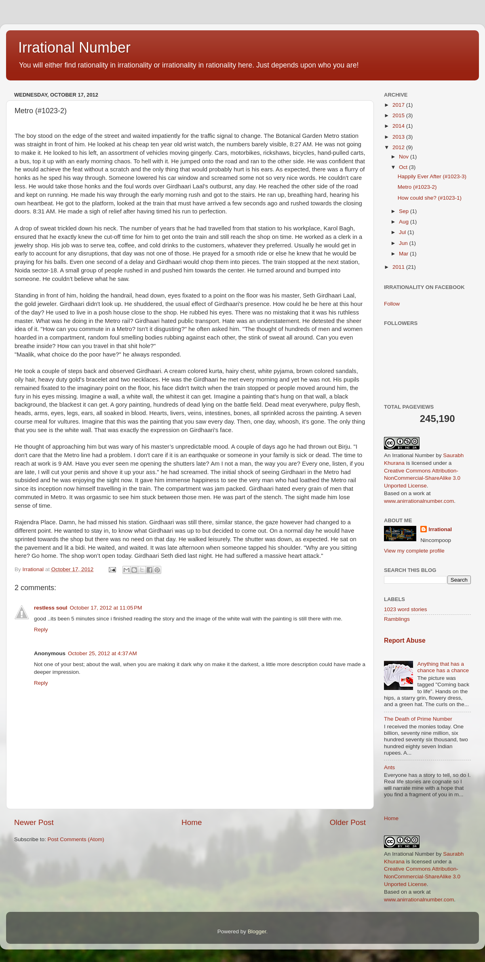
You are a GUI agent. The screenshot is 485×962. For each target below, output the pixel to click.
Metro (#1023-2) (417, 187)
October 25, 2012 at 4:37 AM (102, 653)
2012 (399, 147)
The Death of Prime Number (418, 719)
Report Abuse (405, 640)
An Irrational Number (409, 455)
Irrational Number (74, 47)
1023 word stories (405, 609)
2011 (399, 267)
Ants (389, 767)
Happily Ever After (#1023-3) (432, 176)
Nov (404, 157)
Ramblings (397, 619)
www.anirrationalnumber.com (419, 501)
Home (191, 822)
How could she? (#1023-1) (430, 198)
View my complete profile (414, 551)
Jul (403, 232)
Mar (404, 254)
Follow (392, 304)
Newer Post (34, 822)
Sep (404, 211)
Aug (404, 222)
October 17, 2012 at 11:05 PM (106, 608)
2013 (399, 137)
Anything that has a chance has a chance (443, 667)
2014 (399, 126)
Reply (41, 630)
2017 (399, 105)
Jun (404, 243)
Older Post (348, 822)
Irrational (440, 529)
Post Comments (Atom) (76, 839)
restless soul (50, 608)
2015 (399, 115)
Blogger (257, 931)
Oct (404, 167)
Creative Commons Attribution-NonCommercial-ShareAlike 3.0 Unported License (422, 478)
